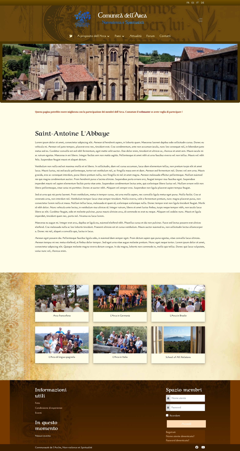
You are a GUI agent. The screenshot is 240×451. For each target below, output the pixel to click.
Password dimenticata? (177, 440)
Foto (37, 403)
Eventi (38, 413)
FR (188, 2)
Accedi (186, 424)
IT (197, 2)
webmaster (144, 112)
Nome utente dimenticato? (180, 436)
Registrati (171, 432)
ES (193, 2)
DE (202, 2)
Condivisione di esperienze (48, 408)
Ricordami (175, 415)
